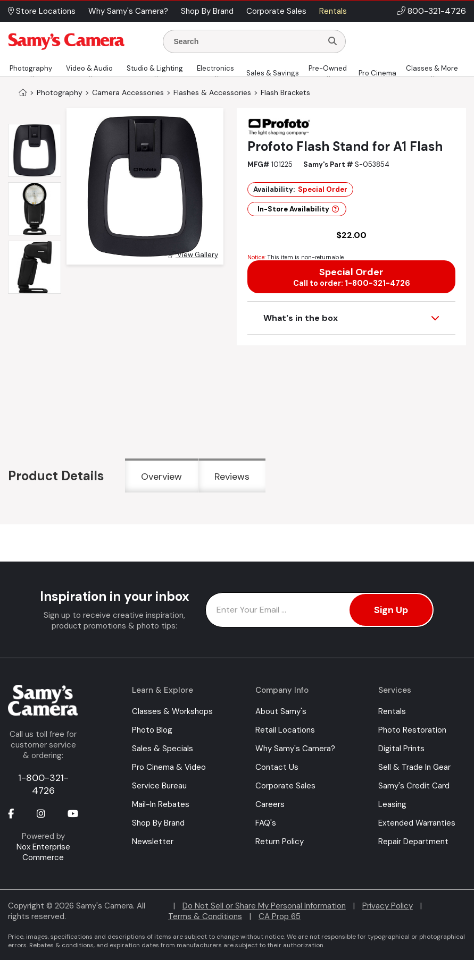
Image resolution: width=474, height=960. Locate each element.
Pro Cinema (377, 73)
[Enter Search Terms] (247, 41)
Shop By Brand (158, 823)
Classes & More (432, 68)
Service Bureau (159, 785)
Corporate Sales (285, 785)
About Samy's (280, 711)
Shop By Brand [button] (207, 11)
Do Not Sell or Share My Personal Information (264, 905)
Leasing (392, 804)
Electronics (215, 68)
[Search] (332, 41)
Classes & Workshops (172, 711)
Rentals (392, 711)
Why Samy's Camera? (295, 748)
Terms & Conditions (205, 916)
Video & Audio (89, 68)
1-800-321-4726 (43, 784)
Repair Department (413, 841)
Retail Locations (285, 730)
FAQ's (265, 823)
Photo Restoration (412, 730)
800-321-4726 (437, 10)
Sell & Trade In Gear (414, 767)
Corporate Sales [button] (276, 11)
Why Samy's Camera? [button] (128, 11)
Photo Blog (152, 730)
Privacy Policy (387, 905)
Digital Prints (401, 748)
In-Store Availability (298, 209)
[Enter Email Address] (320, 609)
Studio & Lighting (155, 68)
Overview (161, 476)
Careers (270, 804)
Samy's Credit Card (414, 785)
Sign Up (391, 610)
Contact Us (276, 767)
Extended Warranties (416, 823)
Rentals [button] (333, 11)
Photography (31, 68)
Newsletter (152, 841)
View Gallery (193, 254)
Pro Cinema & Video (169, 767)
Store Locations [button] (42, 11)
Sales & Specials (162, 748)
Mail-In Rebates (160, 804)
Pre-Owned (328, 68)
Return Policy (279, 841)
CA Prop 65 (280, 916)
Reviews (232, 476)
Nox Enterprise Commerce (43, 852)
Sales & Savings (272, 73)
